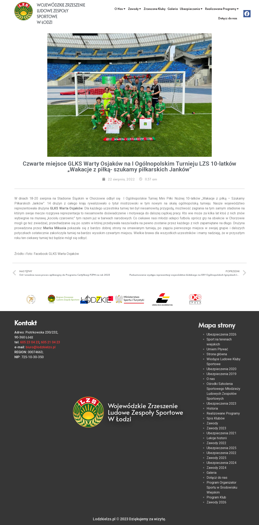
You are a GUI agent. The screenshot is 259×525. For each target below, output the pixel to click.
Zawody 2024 (216, 468)
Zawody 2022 (216, 443)
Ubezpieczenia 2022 (221, 453)
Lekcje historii (217, 438)
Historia (212, 408)
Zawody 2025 (216, 458)
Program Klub (216, 497)
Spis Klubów (216, 418)
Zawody (135, 8)
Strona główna (217, 354)
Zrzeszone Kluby (154, 9)
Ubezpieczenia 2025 (221, 448)
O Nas (120, 8)
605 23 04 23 (29, 342)
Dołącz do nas (227, 18)
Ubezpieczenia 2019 (221, 374)
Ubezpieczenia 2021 (221, 433)
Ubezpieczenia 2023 (221, 403)
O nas (211, 379)
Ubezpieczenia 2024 (221, 463)
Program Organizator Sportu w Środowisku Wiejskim (222, 487)
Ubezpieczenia (191, 8)
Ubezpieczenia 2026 (221, 334)
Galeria (173, 9)
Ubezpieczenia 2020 (221, 369)
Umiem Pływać (217, 349)
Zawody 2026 (216, 502)
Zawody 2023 (216, 428)
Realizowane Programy (222, 8)
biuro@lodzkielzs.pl (41, 347)
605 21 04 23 (50, 342)
